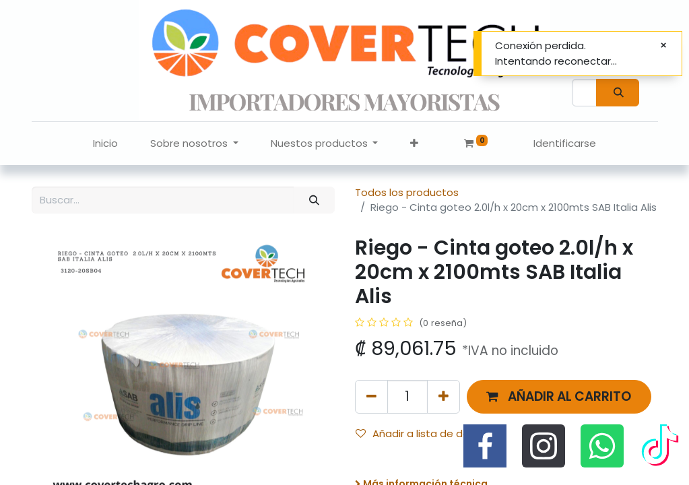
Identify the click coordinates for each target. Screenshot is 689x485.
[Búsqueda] (617, 92)
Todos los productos (407, 192)
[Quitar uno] (371, 396)
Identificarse (564, 143)
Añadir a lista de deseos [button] (425, 433)
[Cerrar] (663, 45)
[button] (414, 144)
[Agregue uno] (443, 396)
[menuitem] (105, 144)
